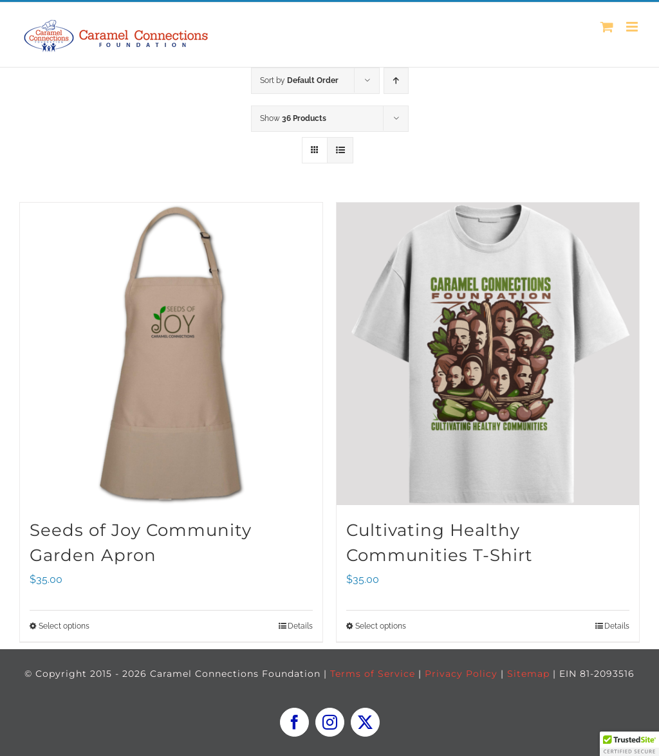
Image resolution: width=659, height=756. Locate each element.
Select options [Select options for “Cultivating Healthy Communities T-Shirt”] (380, 626)
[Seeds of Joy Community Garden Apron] (171, 354)
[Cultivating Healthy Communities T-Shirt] (488, 354)
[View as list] (340, 150)
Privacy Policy (461, 673)
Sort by (299, 80)
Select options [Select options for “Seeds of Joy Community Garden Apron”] (64, 626)
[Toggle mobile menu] (633, 26)
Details (300, 626)
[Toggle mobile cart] (606, 26)
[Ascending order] (396, 81)
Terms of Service (372, 673)
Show (293, 118)
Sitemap (528, 673)
